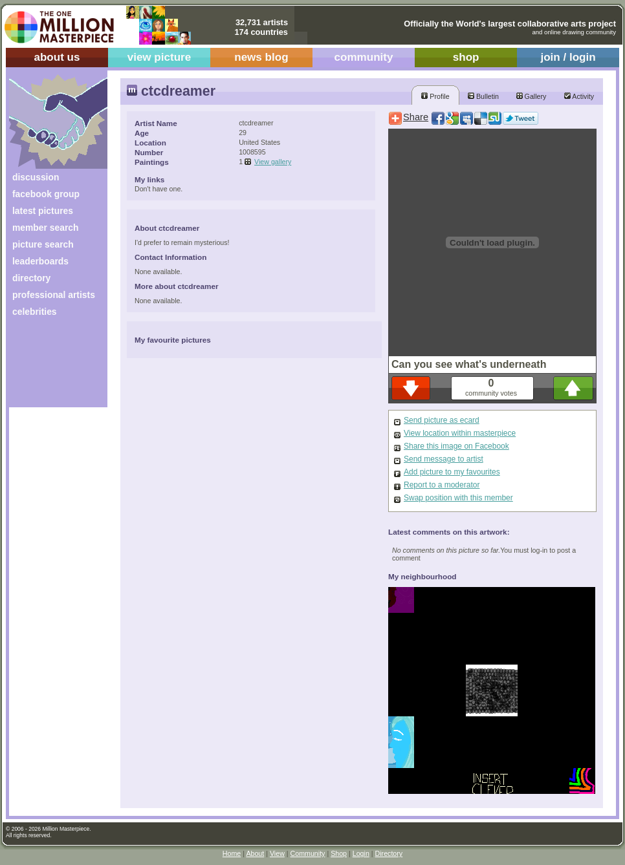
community (363, 57)
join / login (567, 57)
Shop (339, 853)
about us (57, 57)
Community (308, 853)
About (255, 853)
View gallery (272, 162)
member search (45, 227)
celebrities (34, 311)
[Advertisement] (49, 366)
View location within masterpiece (460, 433)
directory (31, 278)
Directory (389, 853)
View (277, 853)
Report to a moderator (441, 484)
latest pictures (42, 211)
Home (232, 853)
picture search (43, 244)
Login (361, 853)
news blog (261, 57)
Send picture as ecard (441, 420)
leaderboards (40, 261)
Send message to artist (443, 459)
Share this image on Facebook (456, 446)
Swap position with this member (458, 497)
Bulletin (483, 96)
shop (466, 57)
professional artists (53, 295)
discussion (35, 177)
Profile (435, 96)
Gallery (531, 96)
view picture (159, 57)
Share (415, 117)
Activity (579, 96)
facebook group (46, 194)
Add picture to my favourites (452, 471)
